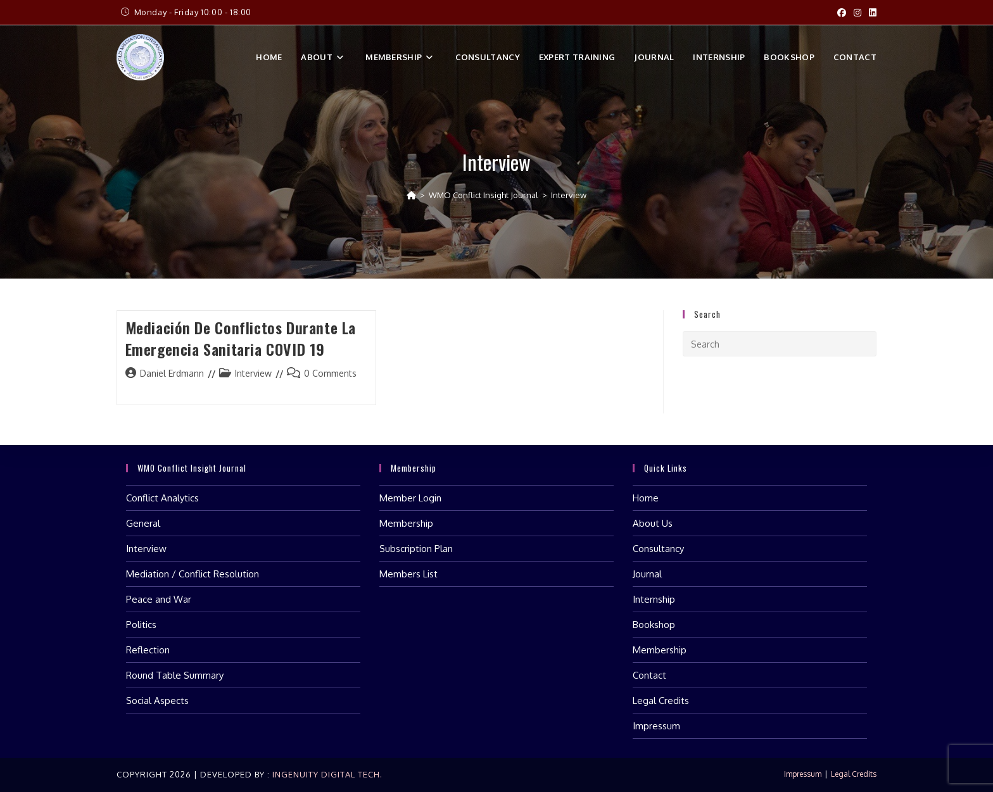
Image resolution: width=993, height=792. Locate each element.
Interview (568, 195)
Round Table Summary (175, 675)
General (143, 523)
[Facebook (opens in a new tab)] (841, 12)
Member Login (410, 498)
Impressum (656, 726)
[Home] (411, 195)
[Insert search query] (779, 343)
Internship (654, 599)
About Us (653, 523)
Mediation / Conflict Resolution (192, 574)
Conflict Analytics (162, 498)
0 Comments (330, 373)
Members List (408, 574)
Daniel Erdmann (172, 373)
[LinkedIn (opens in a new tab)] (870, 12)
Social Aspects (157, 701)
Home (646, 498)
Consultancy (658, 549)
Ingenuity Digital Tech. (326, 774)
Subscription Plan (416, 549)
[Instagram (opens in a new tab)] (857, 12)
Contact (649, 675)
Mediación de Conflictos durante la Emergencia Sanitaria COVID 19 (240, 338)
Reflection (148, 650)
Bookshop (654, 625)
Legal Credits (661, 701)
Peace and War (158, 599)
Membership (406, 523)
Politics (141, 625)
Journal (647, 574)
